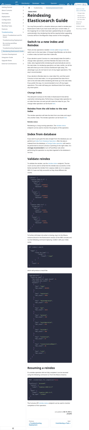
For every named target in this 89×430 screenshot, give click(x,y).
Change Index (81, 13)
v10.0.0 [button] (61, 4)
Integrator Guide (7, 57)
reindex (52, 50)
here (53, 104)
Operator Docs (54, 4)
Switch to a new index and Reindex (81, 9)
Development (6, 23)
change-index (62, 50)
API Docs (17, 4)
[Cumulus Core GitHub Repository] (68, 4)
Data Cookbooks (45, 4)
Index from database (79, 22)
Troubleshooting (7, 32)
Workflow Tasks (7, 26)
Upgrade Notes (7, 60)
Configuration (6, 20)
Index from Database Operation (45, 141)
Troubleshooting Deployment (12, 40)
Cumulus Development (9, 54)
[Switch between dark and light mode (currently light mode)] (71, 4)
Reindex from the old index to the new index (82, 17)
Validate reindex (80, 26)
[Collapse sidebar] (13, 428)
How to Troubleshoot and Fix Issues (12, 36)
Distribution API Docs (25, 4)
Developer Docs (35, 4)
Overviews (5, 13)
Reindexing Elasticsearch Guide (13, 51)
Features (4, 29)
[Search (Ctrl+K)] (81, 4)
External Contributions (9, 64)
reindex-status (61, 126)
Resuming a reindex (81, 28)
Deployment (6, 17)
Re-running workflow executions (10, 44)
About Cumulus (7, 10)
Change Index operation (55, 143)
